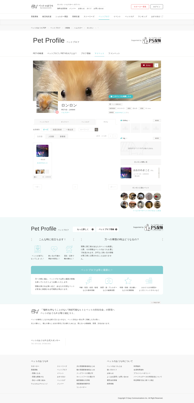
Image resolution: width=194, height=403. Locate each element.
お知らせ (81, 8)
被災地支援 (46, 16)
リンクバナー (81, 387)
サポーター (35, 366)
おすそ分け (155, 16)
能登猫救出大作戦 (83, 380)
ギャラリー (65, 122)
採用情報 (110, 384)
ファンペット (114, 53)
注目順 (39, 136)
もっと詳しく (83, 229)
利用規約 (137, 366)
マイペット (99, 53)
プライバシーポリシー (142, 373)
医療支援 (75, 16)
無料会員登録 (62, 8)
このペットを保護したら (121, 96)
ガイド (89, 8)
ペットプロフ (104, 16)
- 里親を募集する (37, 377)
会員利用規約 (139, 370)
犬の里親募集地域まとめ (86, 366)
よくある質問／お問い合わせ (118, 377)
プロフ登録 (86, 53)
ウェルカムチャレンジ (39, 384)
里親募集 (34, 16)
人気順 (51, 136)
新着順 (62, 136)
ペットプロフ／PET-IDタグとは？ (62, 53)
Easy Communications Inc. (138, 398)
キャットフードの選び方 (86, 377)
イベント (117, 16)
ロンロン (90, 28)
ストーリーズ (89, 16)
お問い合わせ (99, 8)
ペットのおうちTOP (38, 28)
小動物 (67, 28)
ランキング (142, 16)
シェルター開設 (62, 16)
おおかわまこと (120, 112)
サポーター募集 (140, 7)
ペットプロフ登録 (106, 229)
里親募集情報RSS (83, 384)
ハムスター (78, 28)
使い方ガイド (112, 370)
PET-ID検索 (38, 53)
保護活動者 (57, 130)
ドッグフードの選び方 (85, 373)
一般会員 (69, 130)
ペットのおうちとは (114, 366)
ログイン (156, 7)
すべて (45, 130)
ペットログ (129, 16)
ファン (105, 122)
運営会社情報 (112, 380)
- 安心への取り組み (38, 380)
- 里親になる (35, 373)
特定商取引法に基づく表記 (144, 380)
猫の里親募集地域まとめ (86, 370)
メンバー (72, 8)
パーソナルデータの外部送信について (148, 377)
